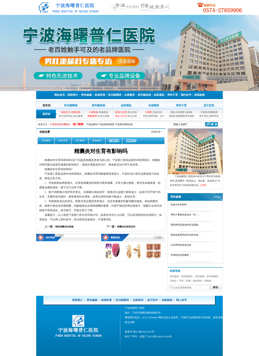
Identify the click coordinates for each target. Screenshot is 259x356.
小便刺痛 (93, 112)
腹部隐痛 (180, 116)
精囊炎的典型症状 (126, 226)
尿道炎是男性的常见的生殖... (185, 235)
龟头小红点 (121, 116)
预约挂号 (186, 95)
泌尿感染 (159, 95)
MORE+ (217, 197)
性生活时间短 (66, 116)
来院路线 (199, 95)
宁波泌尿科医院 (106, 124)
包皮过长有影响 (179, 204)
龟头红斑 (132, 112)
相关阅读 (50, 237)
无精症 (173, 280)
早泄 (181, 280)
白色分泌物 (103, 116)
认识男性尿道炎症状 (181, 245)
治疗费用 (80, 140)
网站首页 (59, 95)
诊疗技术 (152, 300)
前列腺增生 (187, 276)
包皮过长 (157, 112)
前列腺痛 (199, 276)
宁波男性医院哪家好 (60, 124)
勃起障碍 (197, 280)
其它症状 (209, 105)
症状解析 (46, 140)
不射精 (203, 112)
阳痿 (188, 280)
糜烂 (183, 112)
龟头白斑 (132, 116)
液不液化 (203, 116)
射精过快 (76, 112)
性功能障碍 (114, 95)
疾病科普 (100, 95)
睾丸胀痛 (189, 116)
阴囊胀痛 (212, 112)
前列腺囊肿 (212, 276)
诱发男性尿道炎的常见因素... (185, 224)
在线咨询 (138, 300)
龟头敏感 (78, 116)
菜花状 (189, 112)
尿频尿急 (103, 112)
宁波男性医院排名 (124, 124)
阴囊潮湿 (92, 116)
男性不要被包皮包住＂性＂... (185, 214)
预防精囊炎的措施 (64, 226)
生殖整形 (129, 95)
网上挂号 (181, 300)
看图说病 (115, 237)
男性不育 (172, 95)
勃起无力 (65, 112)
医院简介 (73, 95)
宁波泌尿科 (92, 124)
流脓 (172, 112)
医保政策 (97, 140)
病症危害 (63, 140)
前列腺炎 (174, 276)
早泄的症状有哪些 (180, 255)
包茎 (145, 116)
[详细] (203, 185)
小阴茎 (148, 112)
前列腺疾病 (144, 95)
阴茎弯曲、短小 (157, 116)
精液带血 (214, 116)
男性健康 (86, 95)
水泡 (178, 112)
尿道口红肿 (121, 112)
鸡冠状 (172, 116)
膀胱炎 (208, 280)
